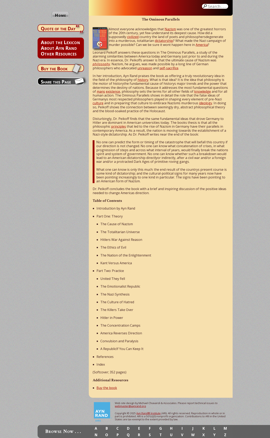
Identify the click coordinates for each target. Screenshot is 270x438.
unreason (144, 68)
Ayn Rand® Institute (148, 413)
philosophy (101, 64)
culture (98, 103)
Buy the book (107, 388)
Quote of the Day (58, 28)
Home (60, 15)
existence (113, 91)
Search (217, 6)
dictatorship (164, 40)
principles (118, 126)
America (202, 44)
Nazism (170, 29)
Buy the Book (54, 68)
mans (101, 91)
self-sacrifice (168, 68)
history (143, 79)
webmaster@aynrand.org (130, 406)
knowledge (202, 91)
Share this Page (56, 81)
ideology (205, 103)
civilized (133, 37)
